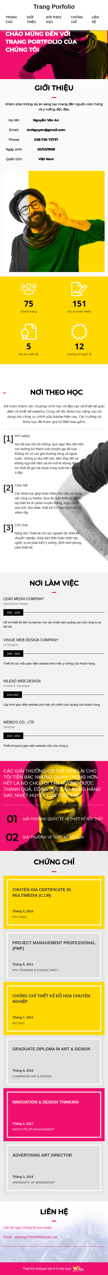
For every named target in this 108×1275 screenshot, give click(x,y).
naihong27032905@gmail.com (35, 1237)
